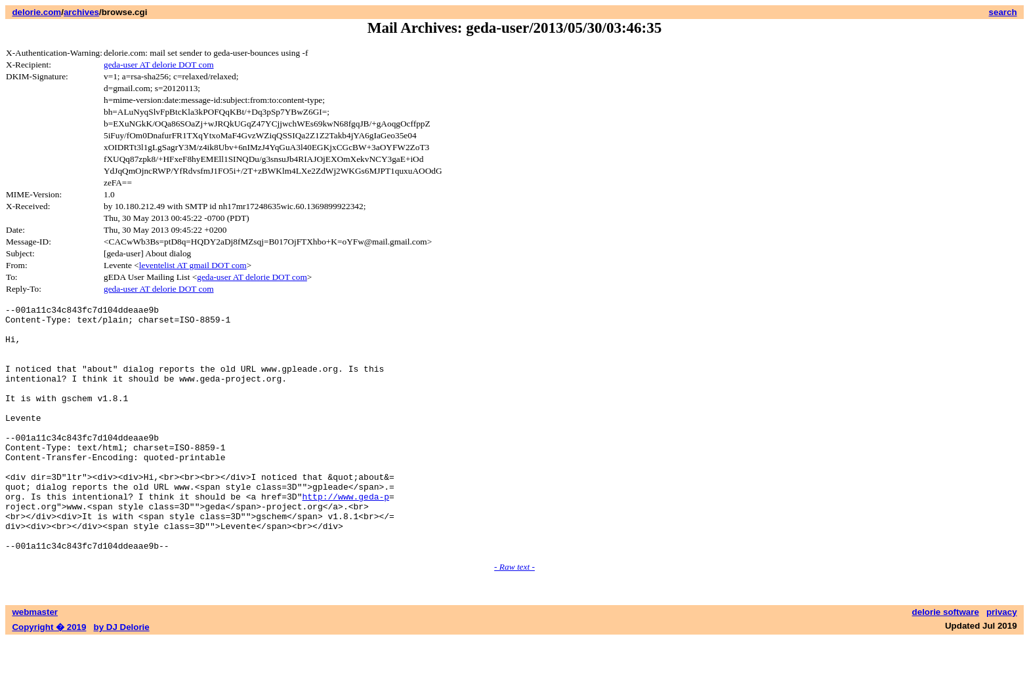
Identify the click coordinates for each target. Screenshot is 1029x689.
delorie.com (36, 12)
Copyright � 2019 (49, 676)
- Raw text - (514, 616)
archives (81, 12)
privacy (1001, 661)
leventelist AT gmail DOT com (193, 265)
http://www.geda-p (345, 535)
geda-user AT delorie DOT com (159, 64)
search (1003, 12)
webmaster (35, 661)
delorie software (945, 661)
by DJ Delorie (122, 676)
